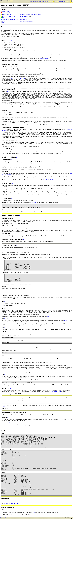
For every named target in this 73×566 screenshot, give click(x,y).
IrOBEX (40, 12)
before (65, 327)
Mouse (23, 17)
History (51, 1)
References (4, 22)
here (26, 214)
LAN (30, 17)
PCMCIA (37, 17)
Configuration (5, 11)
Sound (27, 17)
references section (43, 58)
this (5, 325)
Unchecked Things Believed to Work (10, 19)
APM (21, 12)
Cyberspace (38, 1)
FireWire (22, 19)
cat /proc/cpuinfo (26, 21)
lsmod (31, 21)
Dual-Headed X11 (35, 12)
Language (56, 1)
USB (42, 17)
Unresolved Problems (7, 12)
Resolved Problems (6, 14)
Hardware (47, 1)
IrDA (40, 17)
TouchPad (28, 14)
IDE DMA (39, 14)
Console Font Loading (24, 16)
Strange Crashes (33, 14)
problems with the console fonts (17, 78)
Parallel (45, 17)
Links (68, 1)
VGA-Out (33, 17)
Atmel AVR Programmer (55, 400)
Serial (25, 19)
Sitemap (11, 1)
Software (61, 1)
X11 (21, 17)
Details (3, 21)
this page (34, 204)
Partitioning (22, 14)
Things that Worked (6, 17)
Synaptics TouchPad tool (51, 181)
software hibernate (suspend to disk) (18, 73)
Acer (33, 533)
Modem (24, 12)
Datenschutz (3, 538)
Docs (43, 1)
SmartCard (28, 12)
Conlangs (32, 1)
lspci (21, 21)
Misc (65, 1)
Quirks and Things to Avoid (8, 16)
